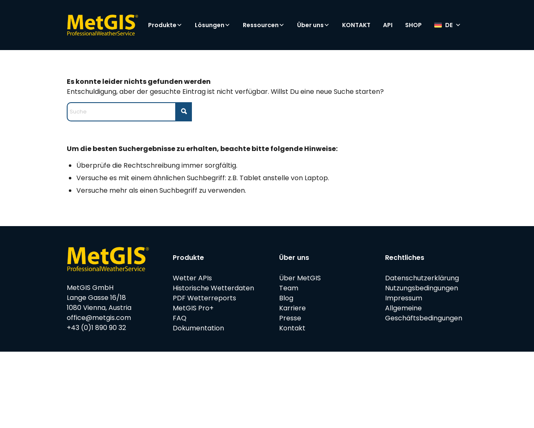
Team (288, 288)
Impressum (403, 298)
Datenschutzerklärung (422, 278)
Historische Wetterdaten (213, 288)
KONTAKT (356, 25)
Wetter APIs (192, 278)
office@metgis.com (99, 317)
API (388, 25)
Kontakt (292, 328)
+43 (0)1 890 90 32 (96, 327)
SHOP (413, 25)
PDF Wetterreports (204, 298)
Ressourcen (264, 25)
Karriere (292, 308)
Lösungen (212, 25)
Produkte (165, 25)
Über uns (313, 25)
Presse (290, 318)
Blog (286, 298)
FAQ (179, 318)
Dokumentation (198, 328)
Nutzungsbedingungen (421, 288)
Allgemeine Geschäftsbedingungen (423, 313)
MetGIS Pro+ (193, 308)
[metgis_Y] (102, 25)
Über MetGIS (300, 278)
